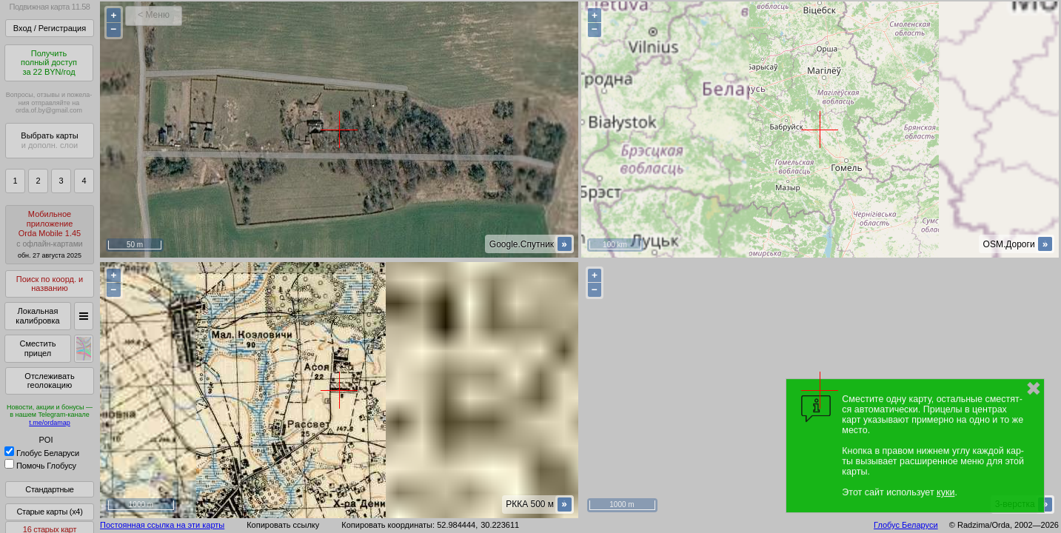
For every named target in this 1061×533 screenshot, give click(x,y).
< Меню (154, 15)
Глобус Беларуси (41, 453)
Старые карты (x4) (49, 511)
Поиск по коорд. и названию (49, 284)
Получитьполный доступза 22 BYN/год (49, 62)
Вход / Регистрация (49, 28)
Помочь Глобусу (40, 465)
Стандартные (49, 489)
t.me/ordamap (49, 422)
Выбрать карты (49, 140)
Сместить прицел (37, 348)
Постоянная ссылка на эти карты (162, 524)
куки (945, 492)
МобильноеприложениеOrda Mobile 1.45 (49, 234)
